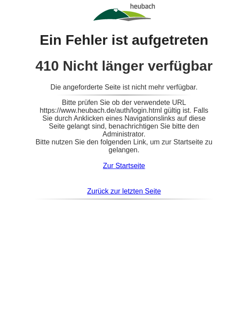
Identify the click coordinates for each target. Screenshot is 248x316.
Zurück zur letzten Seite (124, 191)
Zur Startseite (124, 165)
